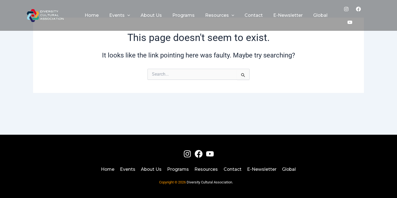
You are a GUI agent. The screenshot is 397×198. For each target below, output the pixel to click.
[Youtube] (368, 13)
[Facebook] (355, 13)
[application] (125, 13)
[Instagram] (343, 13)
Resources (207, 169)
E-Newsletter (262, 169)
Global (290, 169)
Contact (233, 169)
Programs (178, 169)
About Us (151, 169)
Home (107, 169)
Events (127, 169)
